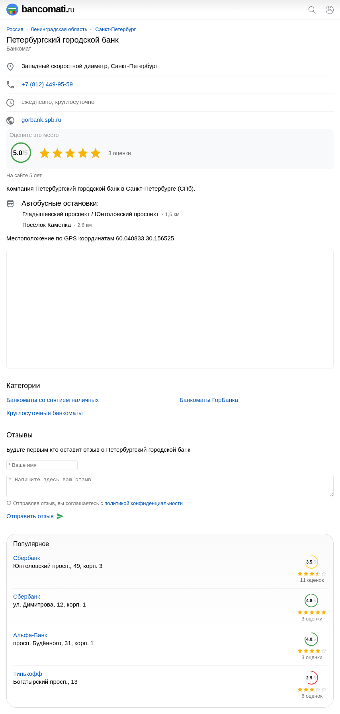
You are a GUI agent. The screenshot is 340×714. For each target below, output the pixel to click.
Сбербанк (26, 557)
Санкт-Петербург (115, 29)
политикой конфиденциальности (143, 503)
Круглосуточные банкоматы (44, 413)
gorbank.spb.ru (41, 119)
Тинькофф (27, 673)
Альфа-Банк (30, 635)
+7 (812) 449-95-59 (47, 84)
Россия (14, 29)
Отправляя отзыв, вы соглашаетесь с (94, 503)
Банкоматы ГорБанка (209, 399)
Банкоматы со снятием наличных (52, 399)
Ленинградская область (59, 29)
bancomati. (40, 9)
